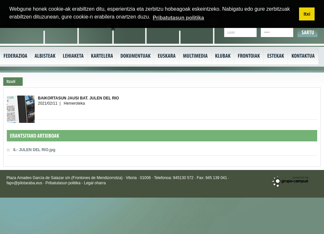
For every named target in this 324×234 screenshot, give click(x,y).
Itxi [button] (307, 14)
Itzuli (10, 81)
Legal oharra (95, 183)
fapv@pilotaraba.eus (24, 183)
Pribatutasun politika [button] (178, 17)
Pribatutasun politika (63, 183)
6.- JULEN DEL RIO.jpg (34, 150)
